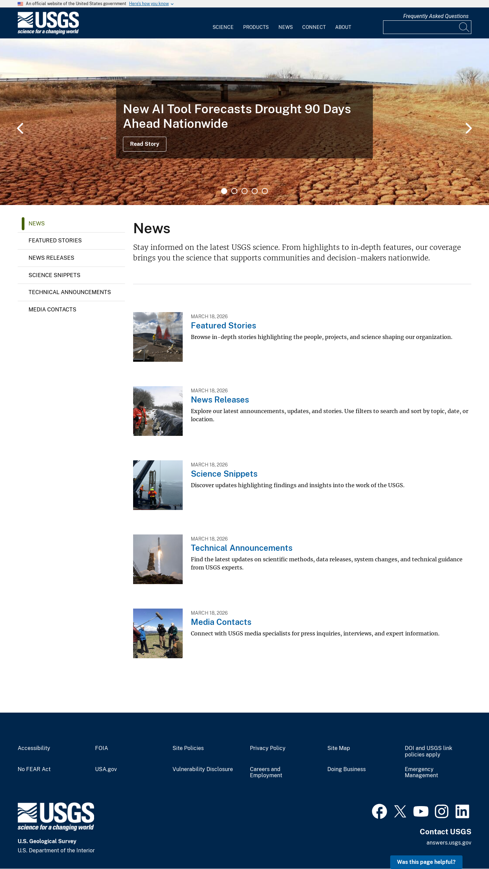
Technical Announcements (70, 292)
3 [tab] (244, 191)
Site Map (338, 748)
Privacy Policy (268, 748)
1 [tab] (224, 191)
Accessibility (34, 748)
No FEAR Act (34, 769)
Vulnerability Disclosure (203, 769)
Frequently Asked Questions (436, 16)
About (343, 27)
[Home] (48, 33)
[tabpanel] (244, 121)
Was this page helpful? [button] (426, 862)
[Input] (427, 27)
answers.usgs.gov (449, 842)
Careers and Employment (266, 772)
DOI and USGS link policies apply (428, 751)
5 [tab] (265, 191)
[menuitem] (223, 23)
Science (223, 27)
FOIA (101, 748)
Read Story (144, 144)
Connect (314, 27)
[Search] (464, 27)
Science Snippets (54, 275)
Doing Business (346, 769)
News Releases (51, 258)
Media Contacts (52, 309)
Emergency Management (421, 772)
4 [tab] (255, 191)
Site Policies (188, 748)
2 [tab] (234, 191)
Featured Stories (55, 240)
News (285, 27)
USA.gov (106, 769)
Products (256, 27)
